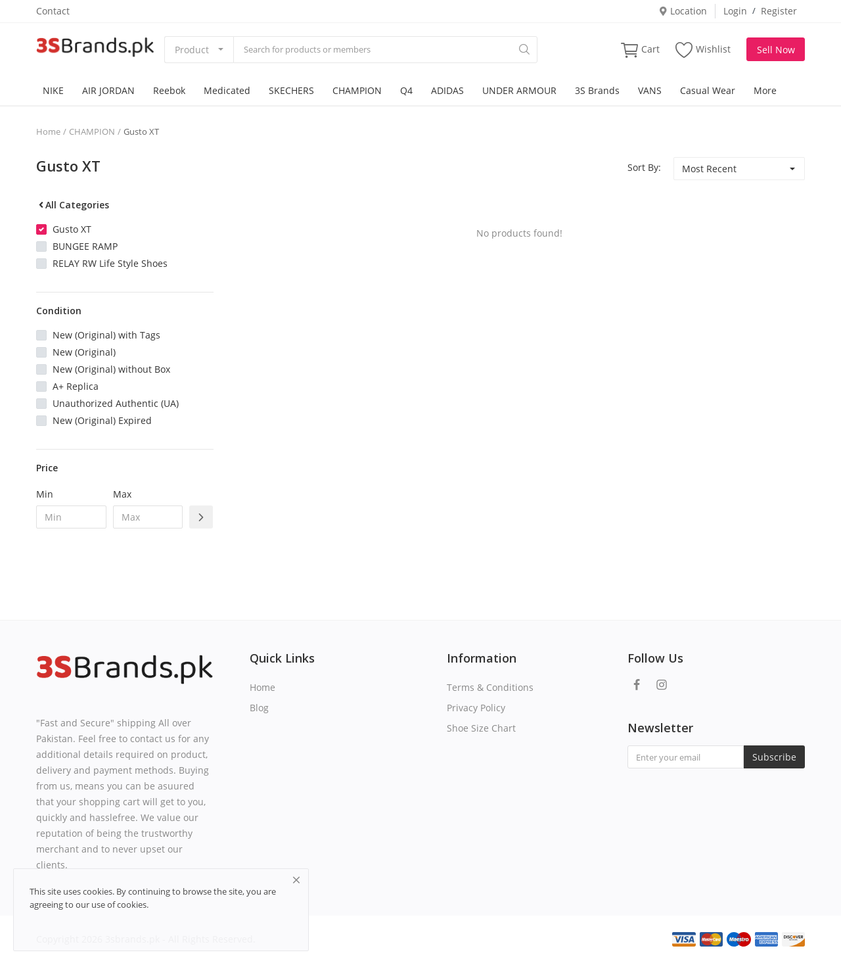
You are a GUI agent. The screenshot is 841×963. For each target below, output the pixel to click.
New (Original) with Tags (106, 335)
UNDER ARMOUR (519, 90)
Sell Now (776, 49)
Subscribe (774, 757)
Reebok (169, 90)
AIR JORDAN (108, 90)
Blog (259, 707)
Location (682, 11)
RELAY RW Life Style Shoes (110, 263)
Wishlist (703, 50)
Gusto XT (141, 131)
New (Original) (84, 352)
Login (735, 11)
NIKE (53, 90)
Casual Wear (707, 90)
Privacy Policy (476, 707)
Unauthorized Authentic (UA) (116, 403)
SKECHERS (291, 90)
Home (48, 131)
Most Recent (709, 168)
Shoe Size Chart (481, 728)
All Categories (72, 205)
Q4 (406, 90)
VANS (650, 90)
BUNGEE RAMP (85, 246)
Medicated (227, 90)
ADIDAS (447, 90)
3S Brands (597, 90)
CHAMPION (357, 90)
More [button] (765, 90)
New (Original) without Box (111, 369)
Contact (53, 11)
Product (192, 49)
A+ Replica (76, 386)
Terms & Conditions (490, 687)
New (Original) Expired (102, 420)
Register (779, 11)
